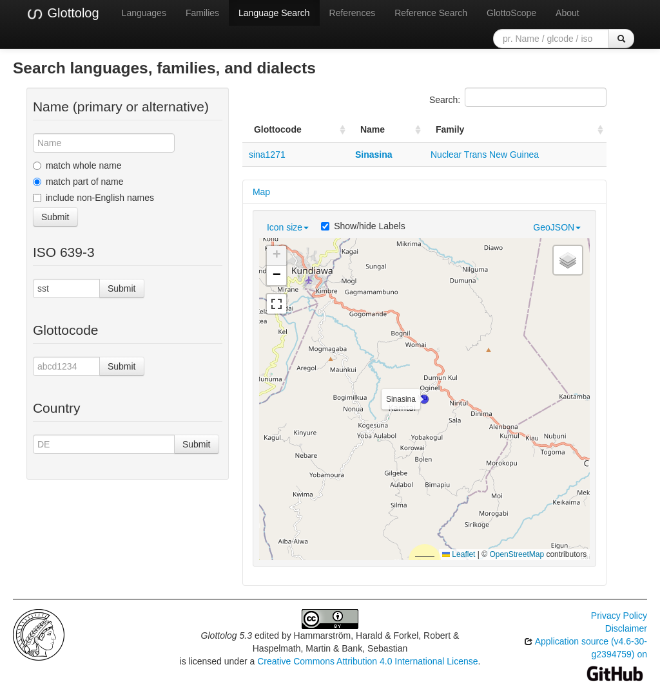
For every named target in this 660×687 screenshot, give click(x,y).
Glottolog (62, 13)
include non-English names (93, 198)
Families (202, 13)
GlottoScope (511, 13)
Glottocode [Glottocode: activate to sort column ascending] (278, 129)
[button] (424, 399)
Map (261, 192)
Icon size (288, 227)
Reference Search (430, 13)
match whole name (77, 165)
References (352, 13)
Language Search (274, 13)
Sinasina (374, 154)
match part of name (78, 181)
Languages (144, 13)
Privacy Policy (619, 615)
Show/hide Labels (363, 226)
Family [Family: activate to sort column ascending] (450, 129)
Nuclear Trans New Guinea (485, 154)
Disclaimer (626, 628)
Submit (55, 217)
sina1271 (267, 154)
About (567, 13)
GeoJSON (557, 227)
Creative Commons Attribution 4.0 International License (367, 661)
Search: (518, 97)
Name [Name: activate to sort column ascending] (372, 129)
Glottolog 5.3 (226, 635)
